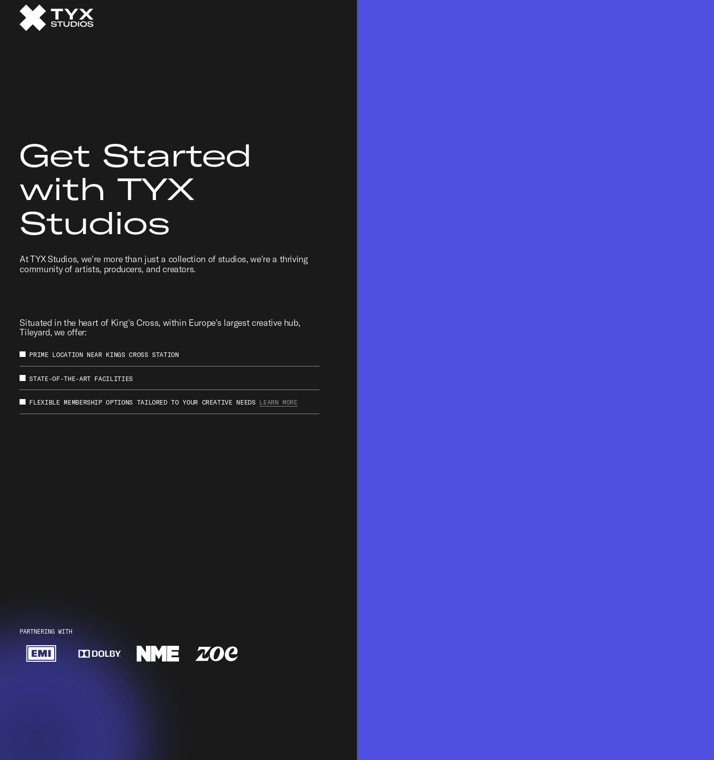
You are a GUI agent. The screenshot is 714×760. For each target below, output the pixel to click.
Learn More (278, 402)
